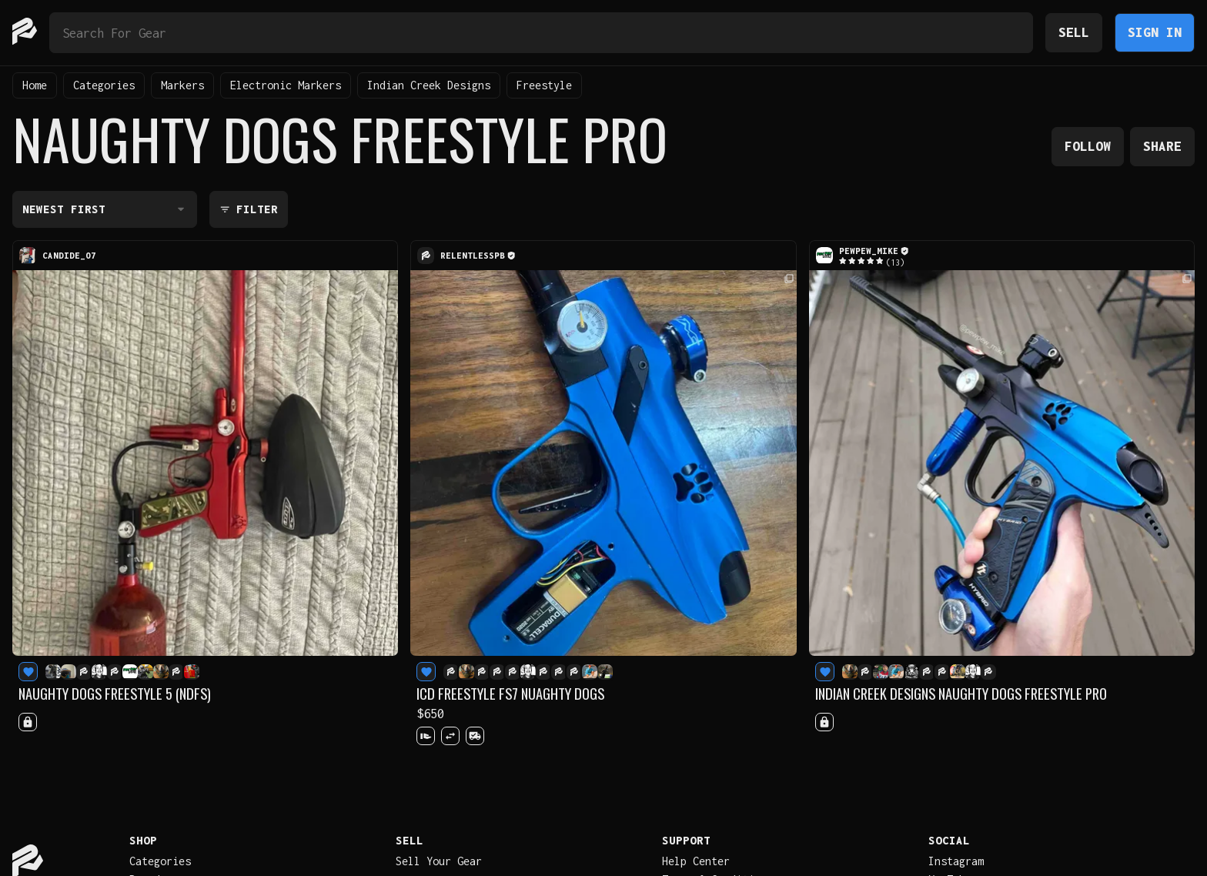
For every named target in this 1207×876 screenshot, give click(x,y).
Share (1162, 146)
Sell (1073, 32)
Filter (248, 209)
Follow (1088, 146)
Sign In (1155, 32)
